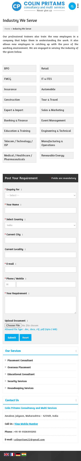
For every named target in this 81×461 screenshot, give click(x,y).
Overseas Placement (19, 367)
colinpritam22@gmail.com (29, 439)
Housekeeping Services (20, 388)
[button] (26, 423)
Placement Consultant (20, 360)
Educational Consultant (20, 374)
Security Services (17, 381)
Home (7, 28)
